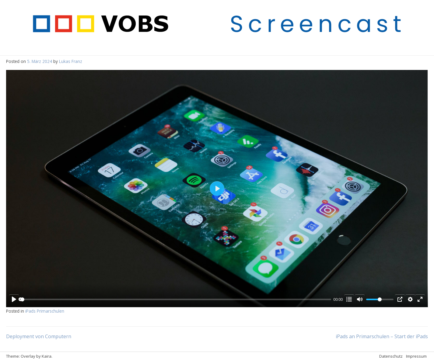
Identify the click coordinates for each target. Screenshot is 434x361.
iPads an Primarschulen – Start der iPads (382, 336)
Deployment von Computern (38, 336)
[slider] (175, 299)
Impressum (416, 356)
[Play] (14, 299)
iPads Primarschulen (44, 311)
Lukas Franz (70, 61)
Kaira (46, 356)
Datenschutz (391, 356)
